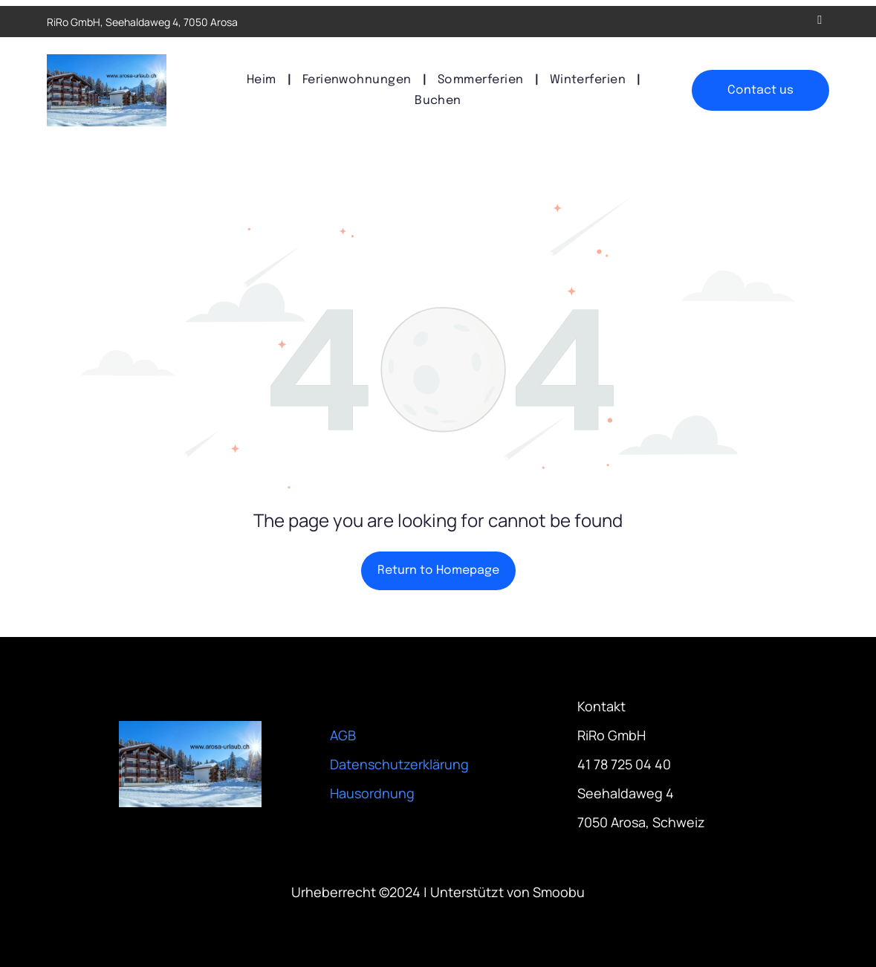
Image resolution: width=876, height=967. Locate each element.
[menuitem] (263, 80)
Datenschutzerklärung (399, 764)
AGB (343, 735)
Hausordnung (372, 793)
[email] (820, 21)
